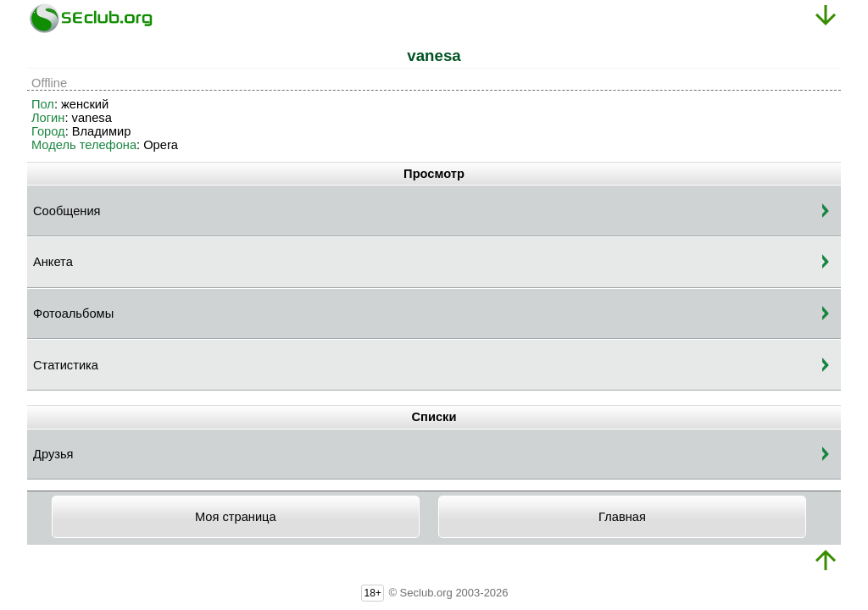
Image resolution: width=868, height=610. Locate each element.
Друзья (53, 454)
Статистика (65, 365)
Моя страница (235, 517)
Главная (622, 517)
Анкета (53, 262)
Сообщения (67, 211)
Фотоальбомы (73, 313)
